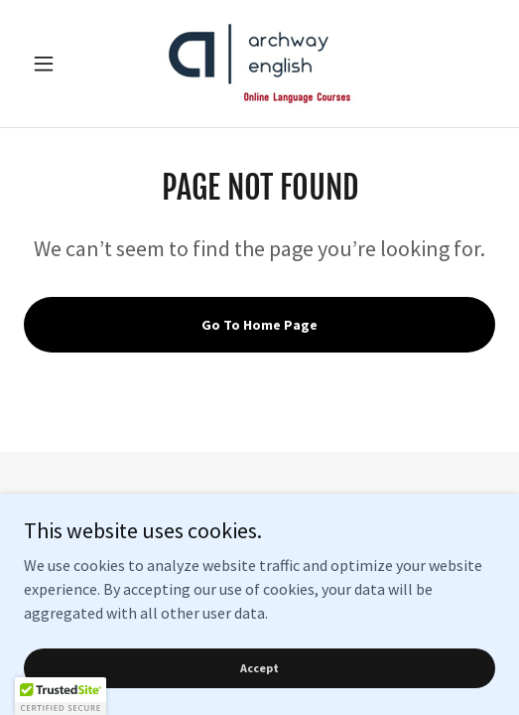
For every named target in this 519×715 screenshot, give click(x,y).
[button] (59, 63)
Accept (259, 667)
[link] (259, 63)
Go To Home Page (259, 325)
